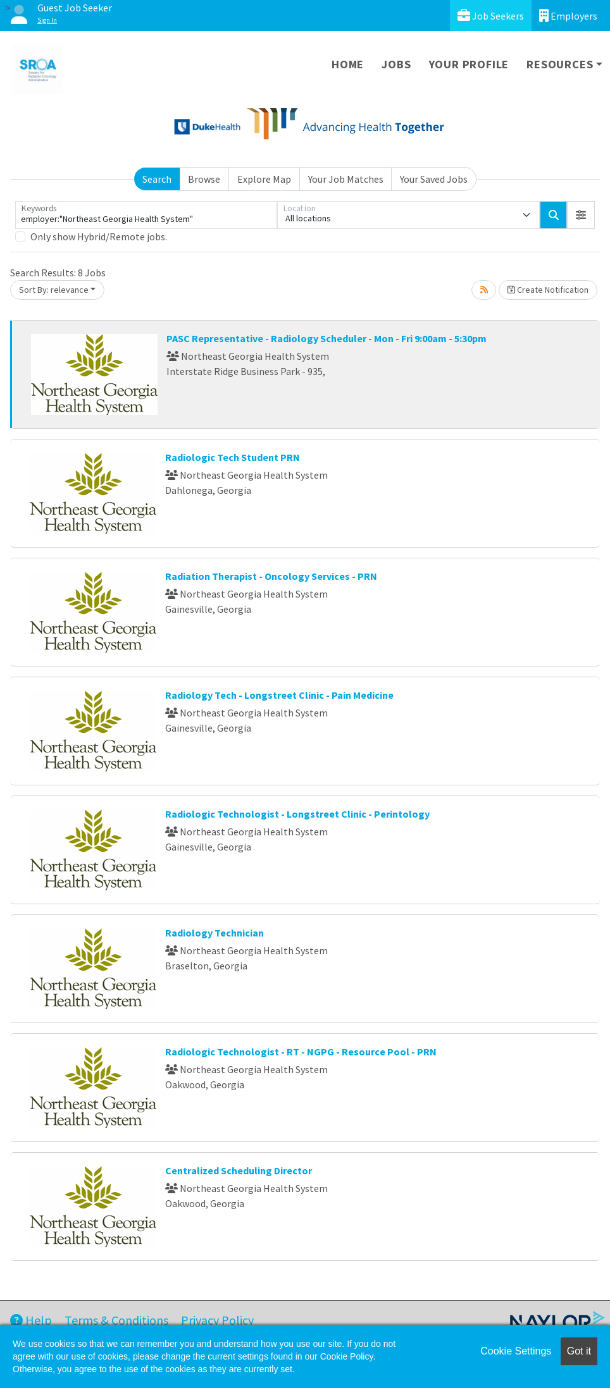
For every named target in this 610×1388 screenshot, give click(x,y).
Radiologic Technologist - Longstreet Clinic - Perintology (297, 814)
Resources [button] (559, 64)
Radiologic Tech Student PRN (232, 457)
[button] (581, 215)
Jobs (396, 64)
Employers (568, 15)
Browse (204, 179)
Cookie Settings (515, 1351)
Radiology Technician (214, 932)
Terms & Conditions (116, 1320)
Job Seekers (491, 15)
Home (348, 64)
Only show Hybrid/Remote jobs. (98, 236)
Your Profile (469, 64)
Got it (579, 1351)
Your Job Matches (345, 179)
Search (156, 179)
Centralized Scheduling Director (238, 1170)
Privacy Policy (217, 1320)
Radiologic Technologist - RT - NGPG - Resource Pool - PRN (301, 1051)
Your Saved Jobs (434, 179)
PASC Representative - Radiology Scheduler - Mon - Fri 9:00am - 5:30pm (326, 338)
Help (31, 1320)
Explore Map (264, 179)
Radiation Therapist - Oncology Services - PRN (271, 576)
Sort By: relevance (54, 289)
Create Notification (547, 289)
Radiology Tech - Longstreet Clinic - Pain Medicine (279, 695)
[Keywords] (146, 215)
